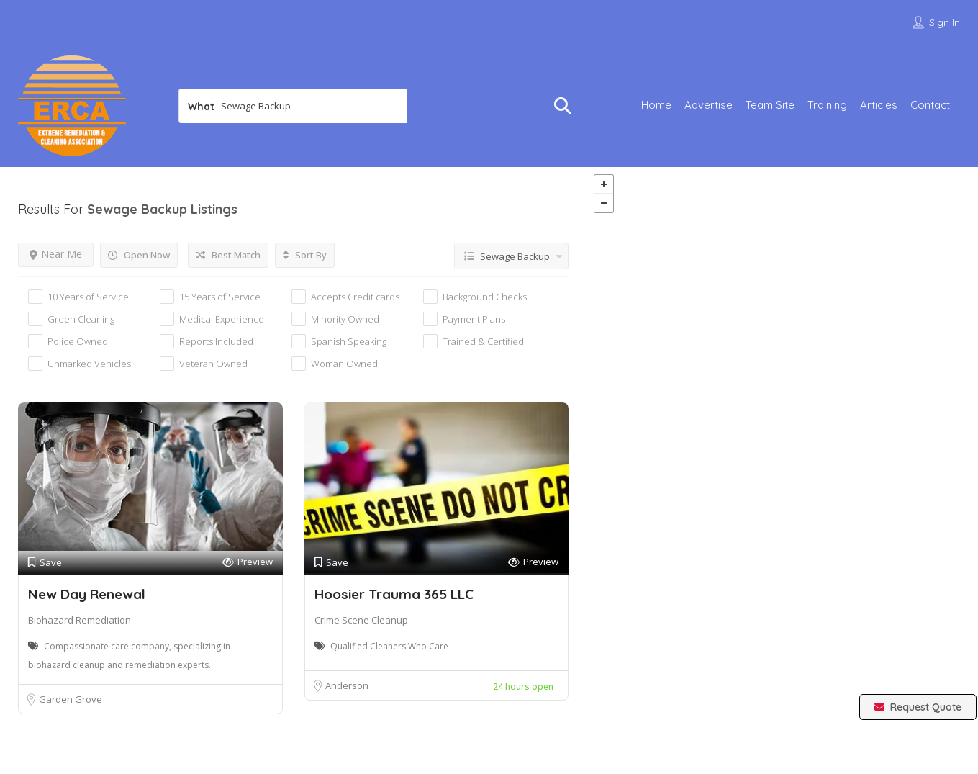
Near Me (56, 254)
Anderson (346, 685)
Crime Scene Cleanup (361, 619)
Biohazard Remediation (79, 619)
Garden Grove (70, 699)
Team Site (770, 105)
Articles (878, 105)
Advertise (708, 105)
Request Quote (917, 707)
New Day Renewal (86, 594)
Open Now (139, 254)
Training (827, 105)
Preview (247, 562)
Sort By (305, 254)
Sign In (944, 22)
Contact (930, 105)
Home (656, 105)
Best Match (228, 254)
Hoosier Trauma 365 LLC (394, 594)
